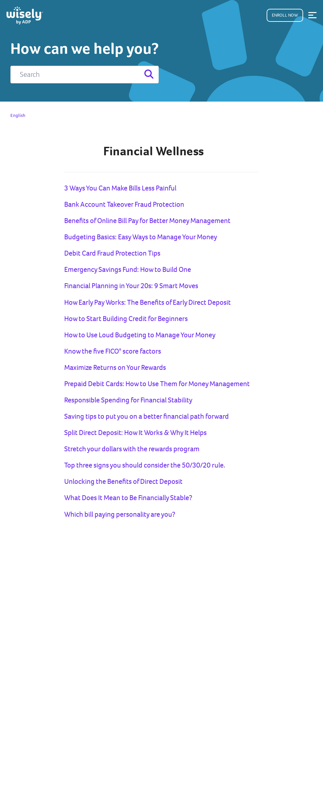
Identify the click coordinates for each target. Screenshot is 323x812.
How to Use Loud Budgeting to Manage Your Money (139, 335)
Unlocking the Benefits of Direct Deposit (123, 481)
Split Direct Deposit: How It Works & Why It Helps (135, 432)
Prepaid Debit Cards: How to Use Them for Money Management (157, 383)
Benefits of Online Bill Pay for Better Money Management (147, 220)
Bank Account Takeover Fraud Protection (124, 204)
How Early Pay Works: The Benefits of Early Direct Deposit (147, 302)
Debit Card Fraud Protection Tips (112, 253)
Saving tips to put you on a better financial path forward (146, 416)
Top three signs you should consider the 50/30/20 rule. (144, 465)
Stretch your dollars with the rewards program (131, 449)
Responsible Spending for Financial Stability (128, 400)
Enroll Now (285, 15)
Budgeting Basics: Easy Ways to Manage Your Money (140, 237)
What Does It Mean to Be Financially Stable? (128, 497)
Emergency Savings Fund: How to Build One (127, 269)
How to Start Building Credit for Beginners (126, 318)
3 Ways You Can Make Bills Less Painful (120, 188)
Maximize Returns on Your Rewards (115, 367)
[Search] (84, 74)
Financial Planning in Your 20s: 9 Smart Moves (131, 285)
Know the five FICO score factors (112, 351)
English (18, 115)
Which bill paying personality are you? (119, 514)
